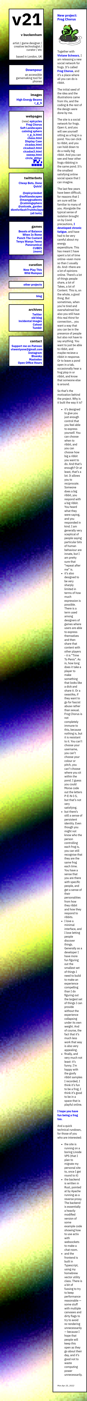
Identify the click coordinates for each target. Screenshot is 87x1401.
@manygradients (31, 200)
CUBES (37, 248)
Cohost (37, 324)
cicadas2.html (32, 148)
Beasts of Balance (30, 231)
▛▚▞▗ (38, 161)
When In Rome (32, 234)
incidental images (30, 321)
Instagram (35, 353)
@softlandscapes (30, 196)
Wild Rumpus (33, 273)
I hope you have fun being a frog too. (67, 1115)
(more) (37, 251)
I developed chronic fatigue (69, 228)
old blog (36, 317)
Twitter (37, 314)
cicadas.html (33, 144)
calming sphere (32, 131)
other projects (33, 284)
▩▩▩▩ (36, 164)
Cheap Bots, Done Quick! (30, 184)
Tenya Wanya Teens (29, 241)
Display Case (33, 141)
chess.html (35, 138)
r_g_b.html (35, 134)
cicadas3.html (32, 151)
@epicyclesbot (32, 193)
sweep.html (34, 155)
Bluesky (36, 356)
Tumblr (37, 328)
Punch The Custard (29, 238)
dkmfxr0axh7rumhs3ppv (27, 209)
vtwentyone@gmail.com (26, 349)
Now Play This (32, 269)
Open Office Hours (30, 362)
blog (39, 296)
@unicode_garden (30, 206)
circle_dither (33, 158)
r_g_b (38, 103)
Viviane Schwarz (68, 55)
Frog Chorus (65, 71)
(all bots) (36, 213)
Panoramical (33, 245)
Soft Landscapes (31, 128)
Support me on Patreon (27, 346)
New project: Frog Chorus (67, 17)
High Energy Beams (29, 99)
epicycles (36, 121)
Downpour (34, 70)
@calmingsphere (31, 203)
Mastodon (35, 359)
